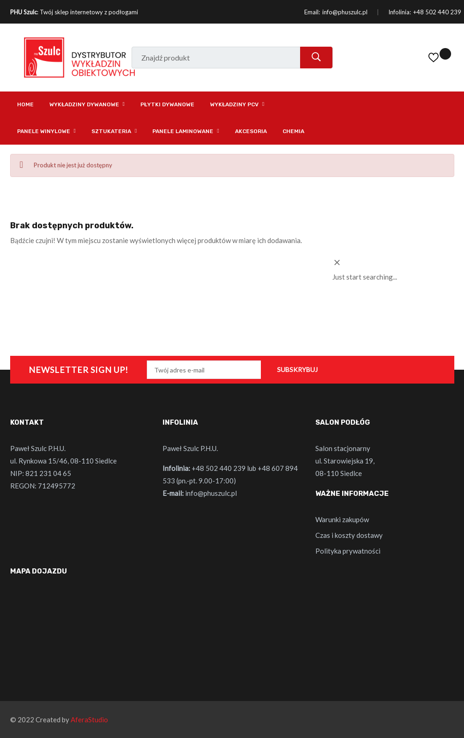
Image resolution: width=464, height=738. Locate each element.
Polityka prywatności (347, 551)
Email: (312, 12)
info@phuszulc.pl (345, 12)
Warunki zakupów (342, 519)
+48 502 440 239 (437, 12)
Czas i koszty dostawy (349, 535)
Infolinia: (399, 12)
